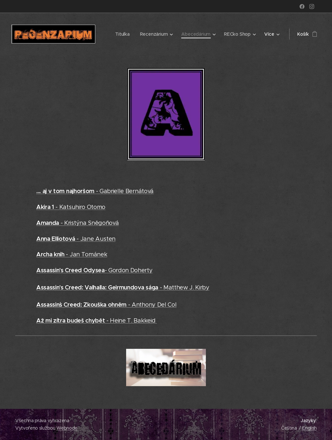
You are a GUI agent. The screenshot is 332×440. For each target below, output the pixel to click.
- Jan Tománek (71, 254)
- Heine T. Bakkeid (96, 320)
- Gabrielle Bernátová (95, 191)
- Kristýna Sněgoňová (77, 222)
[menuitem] (122, 34)
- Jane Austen (75, 238)
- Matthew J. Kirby (122, 287)
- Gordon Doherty (94, 270)
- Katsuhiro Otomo (70, 207)
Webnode (66, 428)
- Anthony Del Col (106, 304)
